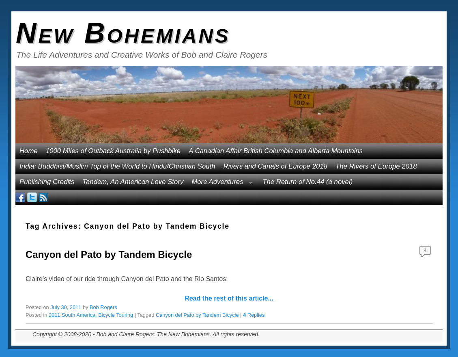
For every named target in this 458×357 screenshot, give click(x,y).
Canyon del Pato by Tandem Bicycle (109, 254)
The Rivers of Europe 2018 (376, 166)
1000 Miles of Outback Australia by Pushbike (113, 151)
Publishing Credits (46, 182)
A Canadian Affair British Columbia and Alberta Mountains (276, 151)
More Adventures (219, 184)
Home (28, 151)
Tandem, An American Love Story (132, 182)
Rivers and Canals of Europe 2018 (276, 166)
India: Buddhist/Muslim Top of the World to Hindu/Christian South (117, 166)
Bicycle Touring (115, 315)
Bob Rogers (103, 307)
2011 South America (72, 315)
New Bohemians (123, 33)
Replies (253, 315)
